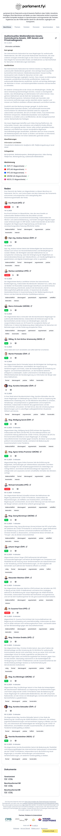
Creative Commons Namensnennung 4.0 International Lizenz (40, 803)
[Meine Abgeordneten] (33, 819)
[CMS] (8, 819)
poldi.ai (35, 825)
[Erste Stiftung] (21, 819)
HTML (10, 779)
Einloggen (16, 828)
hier (23, 805)
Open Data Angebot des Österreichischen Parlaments (40, 802)
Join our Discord (25, 828)
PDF (5, 779)
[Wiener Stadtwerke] (47, 819)
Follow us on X (35, 828)
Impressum (44, 828)
